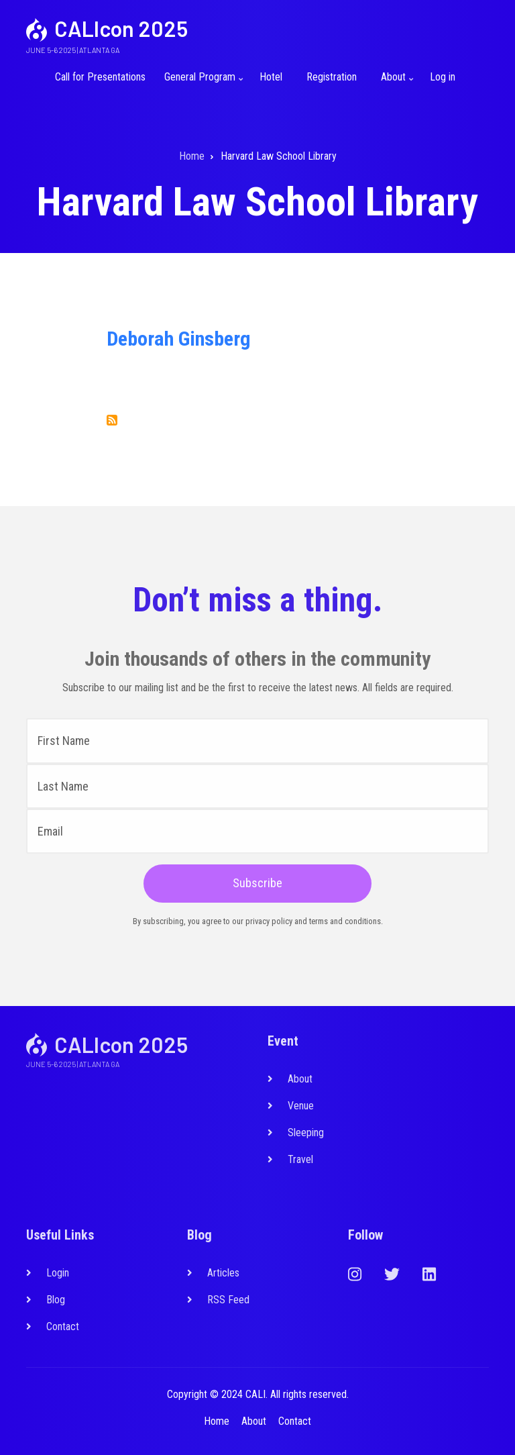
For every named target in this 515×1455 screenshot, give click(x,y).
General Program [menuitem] (201, 82)
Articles (223, 1272)
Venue (301, 1105)
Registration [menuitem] (331, 76)
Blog (55, 1299)
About (300, 1078)
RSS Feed (228, 1299)
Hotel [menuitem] (271, 76)
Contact (62, 1326)
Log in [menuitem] (442, 76)
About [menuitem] (395, 82)
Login (57, 1272)
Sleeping (306, 1132)
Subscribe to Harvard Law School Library (112, 420)
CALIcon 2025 (121, 28)
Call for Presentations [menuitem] (100, 76)
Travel (300, 1159)
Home (216, 1421)
